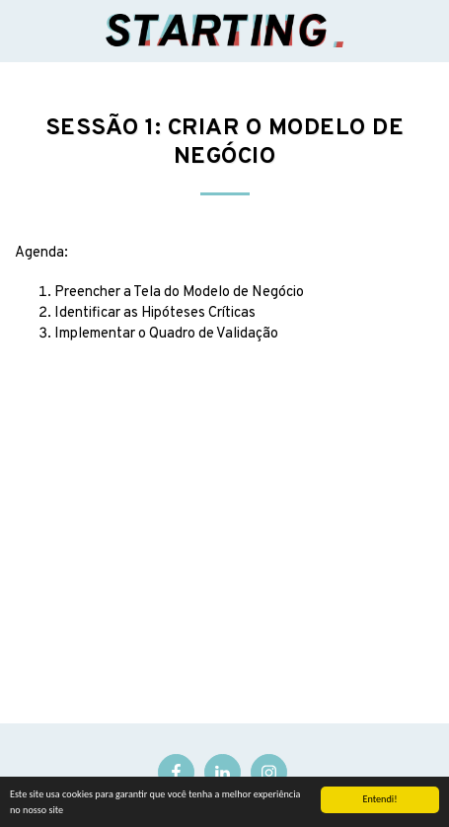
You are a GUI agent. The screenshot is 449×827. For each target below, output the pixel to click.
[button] (21, 30)
